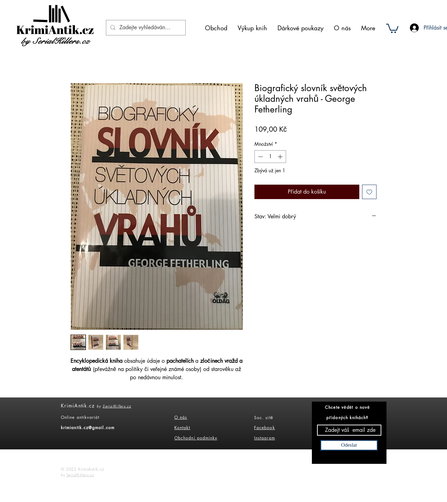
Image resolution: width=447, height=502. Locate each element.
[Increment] (280, 157)
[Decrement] (259, 157)
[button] (392, 28)
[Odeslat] (349, 445)
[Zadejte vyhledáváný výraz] (145, 27)
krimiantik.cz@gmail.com (88, 427)
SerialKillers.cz (116, 405)
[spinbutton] (270, 157)
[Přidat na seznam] (369, 192)
